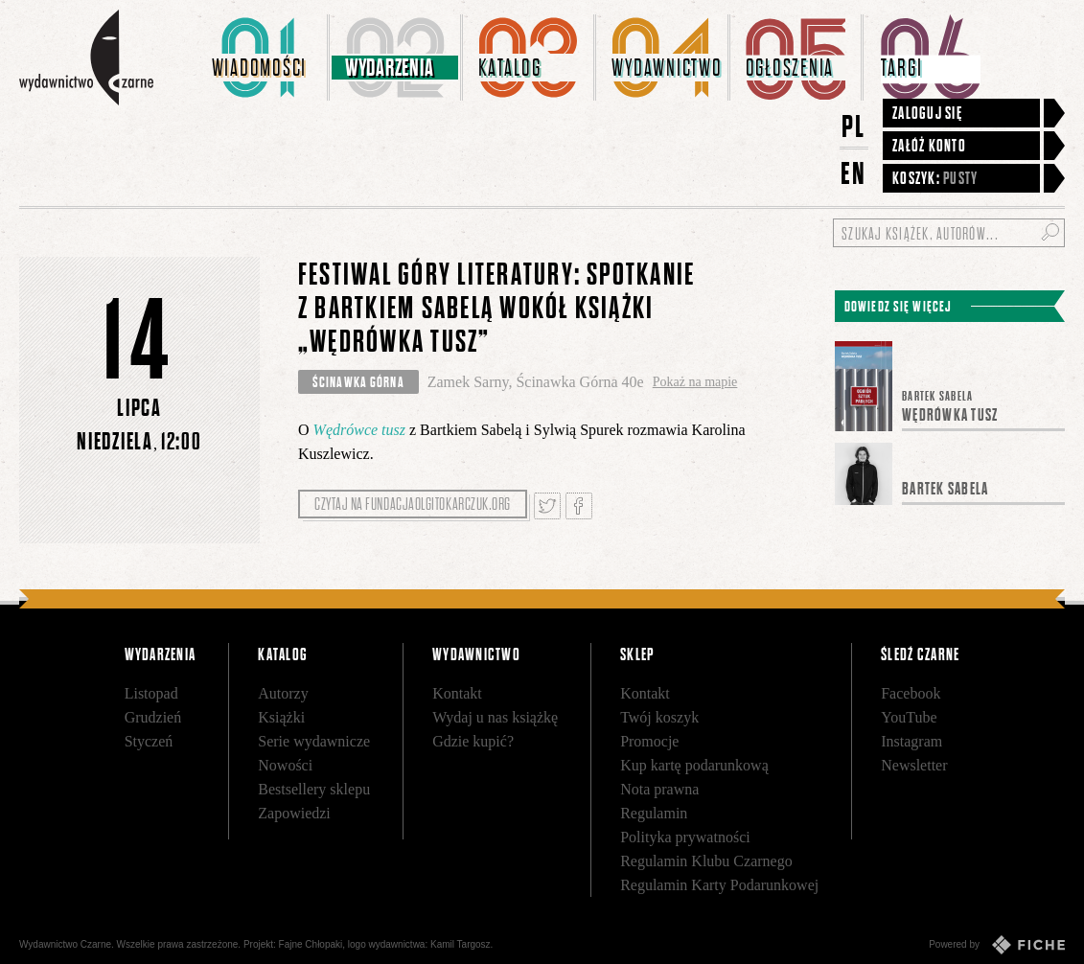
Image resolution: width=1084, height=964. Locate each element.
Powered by (997, 944)
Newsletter (914, 765)
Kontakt (457, 693)
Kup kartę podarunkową (694, 765)
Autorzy (283, 693)
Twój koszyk (659, 717)
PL (854, 126)
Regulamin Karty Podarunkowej (719, 885)
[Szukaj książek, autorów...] (949, 232)
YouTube (908, 717)
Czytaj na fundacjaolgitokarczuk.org (412, 504)
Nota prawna (659, 789)
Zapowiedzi (294, 813)
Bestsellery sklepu (314, 789)
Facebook (910, 693)
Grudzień (153, 717)
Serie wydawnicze (314, 741)
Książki (281, 717)
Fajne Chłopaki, (312, 944)
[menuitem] (263, 57)
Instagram (911, 741)
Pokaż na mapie (695, 382)
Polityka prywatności (685, 837)
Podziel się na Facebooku (578, 506)
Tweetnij (547, 506)
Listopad (151, 693)
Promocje (649, 741)
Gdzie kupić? (473, 741)
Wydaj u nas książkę (495, 717)
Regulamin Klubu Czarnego (706, 861)
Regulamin (653, 813)
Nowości (285, 765)
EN (854, 173)
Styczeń (149, 741)
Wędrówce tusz (359, 430)
